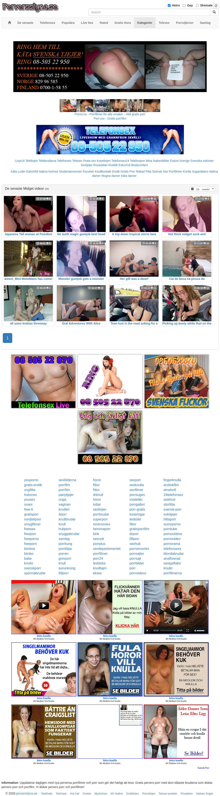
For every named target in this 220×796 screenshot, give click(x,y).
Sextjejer (86, 165)
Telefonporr (137, 160)
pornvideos (138, 573)
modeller (136, 499)
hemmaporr (102, 529)
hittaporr (169, 519)
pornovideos (172, 534)
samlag (64, 539)
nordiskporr (32, 519)
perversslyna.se (26, 793)
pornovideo (171, 539)
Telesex (77, 160)
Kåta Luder (18, 171)
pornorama (171, 544)
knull (62, 524)
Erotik (116, 171)
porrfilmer (100, 553)
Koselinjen (104, 160)
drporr (134, 534)
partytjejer (66, 495)
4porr (63, 514)
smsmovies (101, 524)
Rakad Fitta (143, 171)
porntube (170, 529)
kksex (97, 573)
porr (133, 568)
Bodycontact (139, 165)
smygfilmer (32, 524)
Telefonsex (64, 160)
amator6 (169, 490)
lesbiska (99, 563)
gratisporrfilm (139, 529)
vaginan (65, 504)
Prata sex (89, 160)
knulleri (64, 509)
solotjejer (170, 514)
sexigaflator (172, 563)
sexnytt (98, 539)
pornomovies (139, 548)
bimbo (29, 553)
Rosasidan (100, 165)
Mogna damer (110, 175)
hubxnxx (30, 495)
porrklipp (65, 548)
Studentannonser (70, 171)
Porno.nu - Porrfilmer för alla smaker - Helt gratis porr (110, 114)
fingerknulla (172, 480)
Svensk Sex (160, 171)
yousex (29, 499)
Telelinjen (31, 160)
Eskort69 (32, 171)
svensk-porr (172, 509)
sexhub (135, 544)
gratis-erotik (33, 485)
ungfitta (29, 490)
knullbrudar (67, 519)
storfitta (169, 504)
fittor (96, 485)
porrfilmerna (172, 573)
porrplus (99, 544)
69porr (64, 573)
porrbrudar (101, 514)
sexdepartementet (107, 548)
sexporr (135, 480)
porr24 (98, 558)
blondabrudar (173, 553)
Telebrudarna (47, 160)
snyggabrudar (69, 534)
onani (28, 504)
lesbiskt (135, 519)
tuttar (97, 504)
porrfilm (64, 485)
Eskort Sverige (180, 160)
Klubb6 (113, 165)
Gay (190, 5)
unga (62, 499)
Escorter (88, 171)
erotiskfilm (171, 485)
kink (96, 534)
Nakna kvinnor (48, 171)
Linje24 (19, 160)
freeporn (30, 544)
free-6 (28, 509)
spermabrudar (35, 573)
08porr (134, 539)
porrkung (65, 544)
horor (97, 480)
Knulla (187, 171)
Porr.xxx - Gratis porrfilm (110, 118)
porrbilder (137, 563)
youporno (31, 480)
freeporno (31, 539)
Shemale (206, 5)
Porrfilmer (175, 171)
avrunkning (67, 568)
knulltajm (100, 568)
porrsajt (135, 558)
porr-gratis (137, 509)
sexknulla (137, 485)
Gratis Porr (128, 171)
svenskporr (32, 568)
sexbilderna (67, 480)
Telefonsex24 (120, 160)
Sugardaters (200, 171)
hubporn (65, 529)
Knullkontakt (103, 171)
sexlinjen (99, 509)
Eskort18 (124, 165)
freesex (29, 529)
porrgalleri (137, 504)
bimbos (29, 548)
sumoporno (172, 524)
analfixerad (171, 558)
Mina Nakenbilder (157, 160)
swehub (169, 499)
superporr (100, 519)
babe (28, 558)
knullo (28, 563)
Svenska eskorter (202, 160)
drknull (98, 495)
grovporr (65, 558)
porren (64, 553)
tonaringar (137, 514)
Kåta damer (128, 175)
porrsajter (137, 553)
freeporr (30, 534)
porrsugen (137, 495)
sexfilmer (136, 490)
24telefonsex (173, 495)
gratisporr (31, 514)
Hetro (176, 5)
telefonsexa (172, 548)
